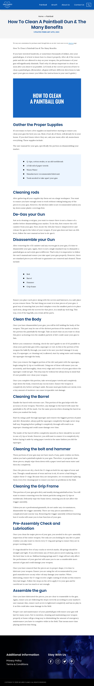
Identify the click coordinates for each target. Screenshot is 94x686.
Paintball (49, 16)
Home (40, 16)
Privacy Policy (14, 660)
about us (70, 43)
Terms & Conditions (17, 664)
